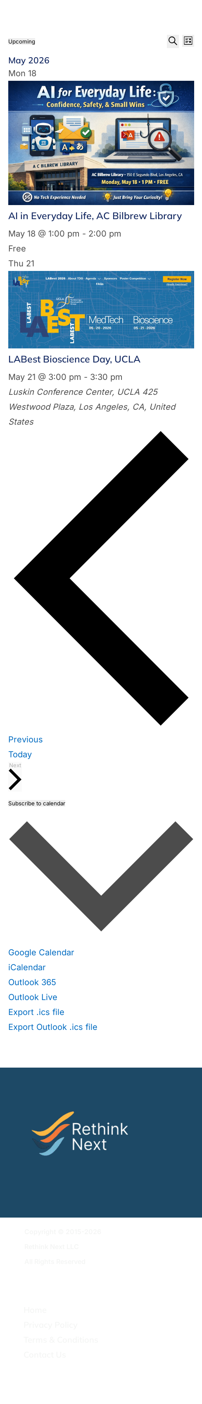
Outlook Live (32, 997)
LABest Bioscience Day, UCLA (74, 359)
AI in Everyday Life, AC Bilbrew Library (95, 216)
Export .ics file (36, 1012)
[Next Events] (15, 777)
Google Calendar (41, 952)
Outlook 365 (32, 982)
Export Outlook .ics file (52, 1027)
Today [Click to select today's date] (20, 754)
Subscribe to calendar (36, 803)
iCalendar (27, 967)
